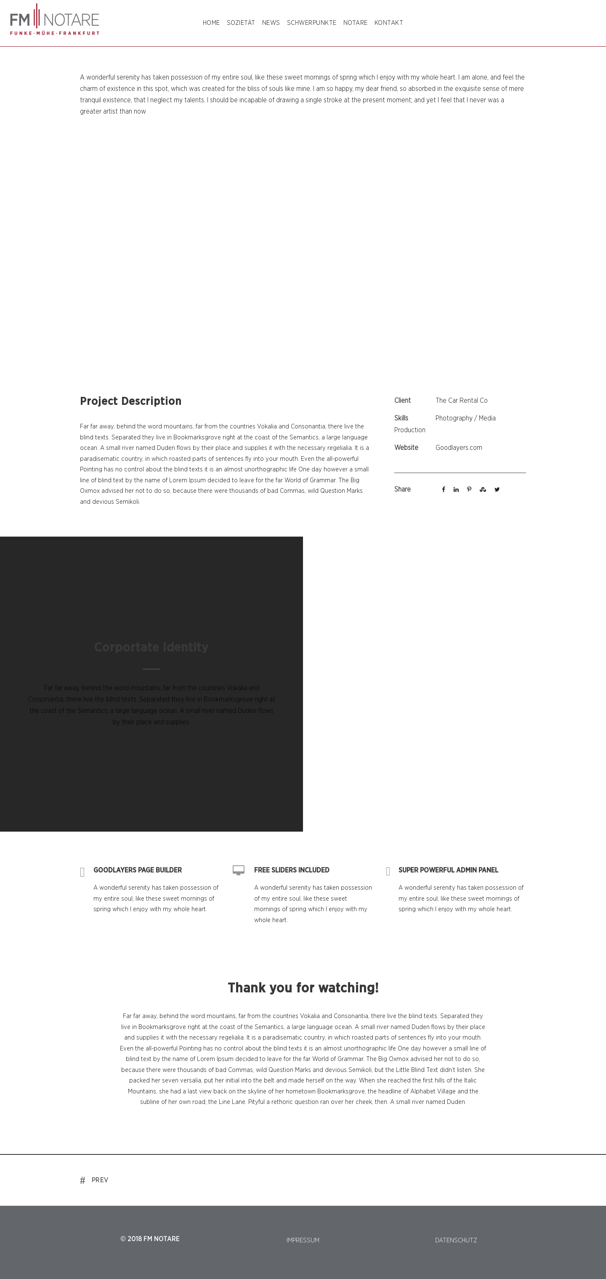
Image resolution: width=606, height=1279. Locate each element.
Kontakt (389, 23)
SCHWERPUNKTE (312, 23)
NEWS (271, 23)
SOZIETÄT (241, 23)
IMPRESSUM (303, 1240)
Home (211, 23)
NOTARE (355, 23)
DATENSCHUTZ (456, 1240)
